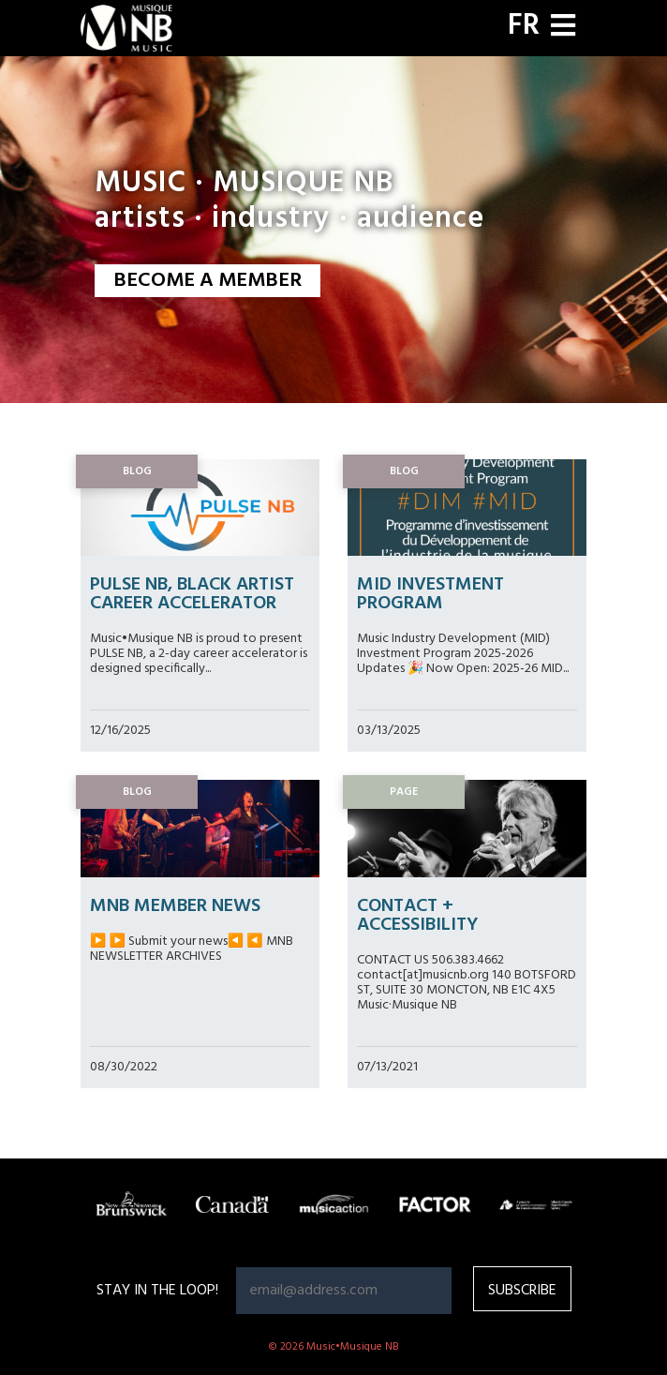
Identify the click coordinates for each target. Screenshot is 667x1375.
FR (524, 26)
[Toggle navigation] (563, 27)
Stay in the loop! (157, 1290)
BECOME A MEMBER (207, 280)
